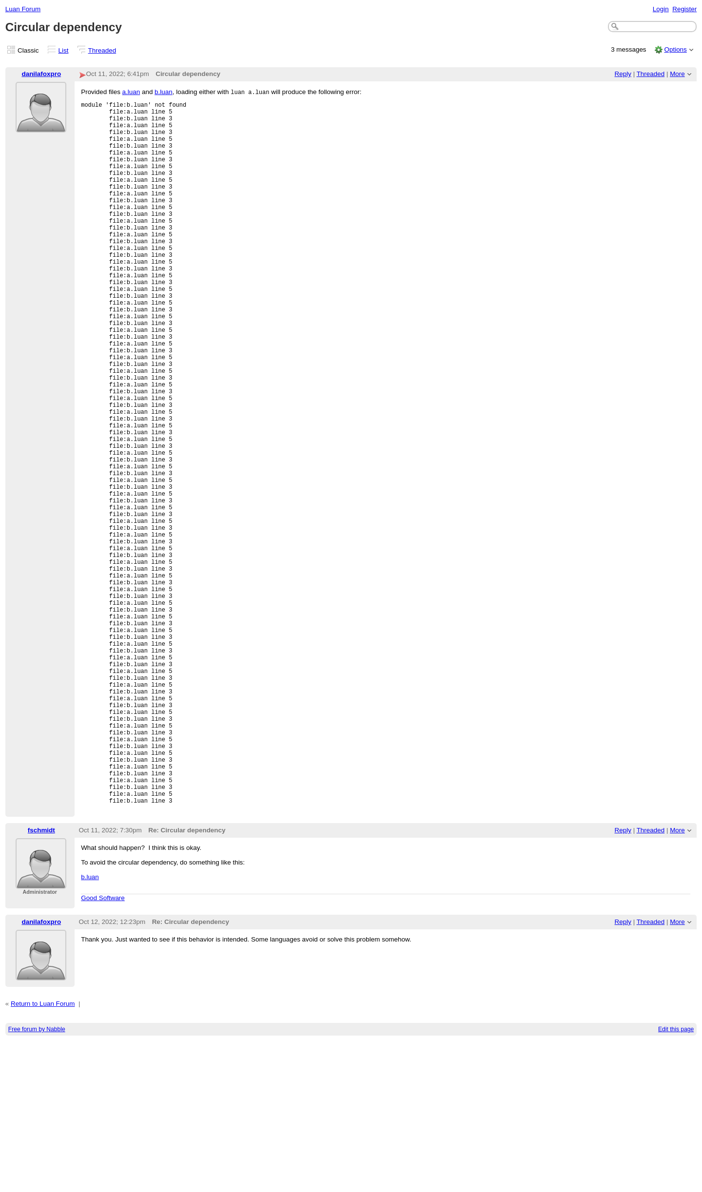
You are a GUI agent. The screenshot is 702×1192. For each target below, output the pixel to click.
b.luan (164, 92)
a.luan (131, 92)
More (677, 73)
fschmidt (41, 981)
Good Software (103, 1049)
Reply (623, 73)
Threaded (102, 50)
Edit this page (676, 1180)
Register (684, 9)
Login (661, 9)
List (63, 50)
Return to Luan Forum (43, 1154)
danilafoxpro (41, 73)
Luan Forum (22, 9)
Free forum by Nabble (36, 1180)
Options (675, 49)
